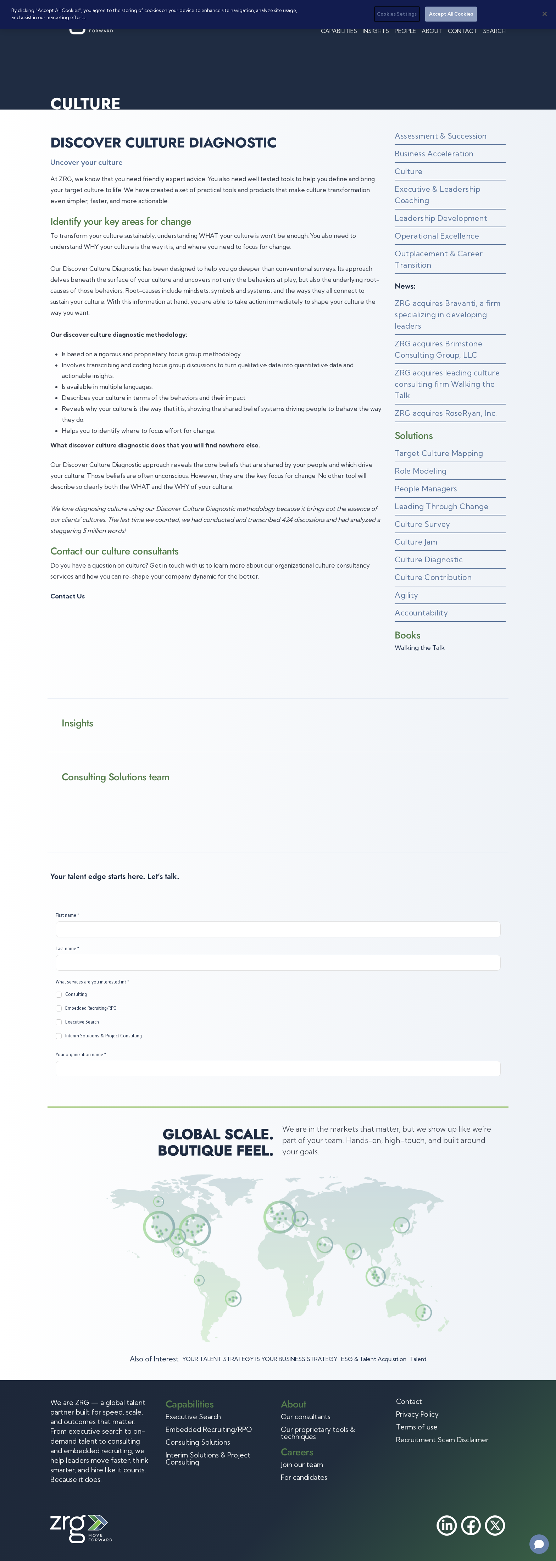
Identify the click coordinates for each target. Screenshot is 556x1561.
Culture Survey (422, 524)
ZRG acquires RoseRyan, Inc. (446, 413)
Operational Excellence (437, 235)
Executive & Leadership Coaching (437, 194)
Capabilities (339, 30)
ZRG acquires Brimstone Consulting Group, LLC (438, 349)
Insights (376, 30)
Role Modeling (421, 470)
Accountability (421, 612)
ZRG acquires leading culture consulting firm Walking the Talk (447, 384)
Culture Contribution (433, 577)
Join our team (302, 1464)
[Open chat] (539, 1544)
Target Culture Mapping (439, 453)
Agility (406, 595)
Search (494, 30)
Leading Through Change (441, 506)
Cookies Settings (397, 13)
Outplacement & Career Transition (439, 259)
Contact (462, 30)
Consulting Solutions (198, 1442)
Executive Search (193, 1416)
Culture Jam (416, 541)
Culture (409, 171)
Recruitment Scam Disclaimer (442, 1439)
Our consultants (305, 1416)
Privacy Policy (417, 1414)
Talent (418, 1358)
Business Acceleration (434, 153)
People (405, 30)
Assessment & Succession (441, 135)
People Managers (426, 488)
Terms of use (417, 1427)
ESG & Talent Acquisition (373, 1358)
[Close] (544, 13)
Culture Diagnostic (429, 559)
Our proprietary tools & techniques (318, 1433)
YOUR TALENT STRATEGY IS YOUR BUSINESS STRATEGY (260, 1358)
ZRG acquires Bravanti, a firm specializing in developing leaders (448, 314)
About (432, 30)
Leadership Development (441, 218)
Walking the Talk (420, 647)
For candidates (304, 1477)
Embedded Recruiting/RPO (209, 1429)
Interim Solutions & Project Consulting (208, 1458)
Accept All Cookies (451, 13)
